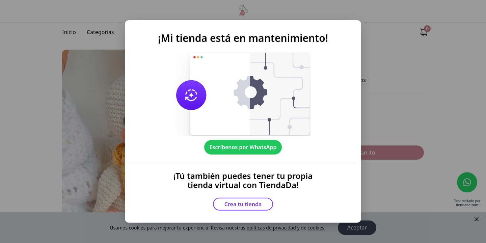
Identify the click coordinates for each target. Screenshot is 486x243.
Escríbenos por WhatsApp (243, 147)
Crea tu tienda (243, 204)
